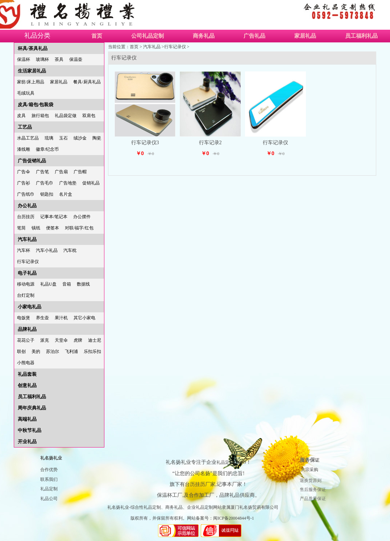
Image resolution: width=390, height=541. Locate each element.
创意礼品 (27, 385)
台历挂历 (25, 216)
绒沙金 (80, 138)
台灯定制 (25, 295)
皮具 (21, 115)
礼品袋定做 (65, 115)
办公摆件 (82, 216)
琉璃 (49, 138)
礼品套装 (27, 374)
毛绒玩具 (25, 93)
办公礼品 (27, 205)
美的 (36, 351)
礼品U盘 (48, 284)
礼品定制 (49, 488)
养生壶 (42, 317)
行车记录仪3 (145, 142)
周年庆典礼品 (32, 408)
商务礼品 (204, 36)
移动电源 (25, 284)
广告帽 (80, 171)
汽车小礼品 (47, 250)
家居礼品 (305, 36)
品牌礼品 (27, 329)
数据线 (83, 284)
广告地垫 (67, 183)
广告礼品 (254, 36)
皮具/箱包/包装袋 (35, 104)
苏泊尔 (52, 351)
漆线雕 (23, 149)
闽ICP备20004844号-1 (233, 518)
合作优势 (49, 469)
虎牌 (78, 340)
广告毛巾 (44, 183)
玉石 (63, 138)
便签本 (52, 227)
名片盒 (65, 194)
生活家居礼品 (32, 71)
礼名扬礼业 (51, 458)
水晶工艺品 (28, 138)
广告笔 (42, 171)
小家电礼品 (29, 306)
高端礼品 (27, 419)
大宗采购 (309, 469)
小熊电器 (25, 362)
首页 (96, 36)
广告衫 (23, 183)
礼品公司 (49, 498)
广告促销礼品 (32, 160)
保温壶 (75, 59)
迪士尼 (94, 340)
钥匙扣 (46, 194)
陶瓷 (96, 138)
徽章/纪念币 (47, 149)
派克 (44, 340)
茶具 (59, 59)
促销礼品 (91, 183)
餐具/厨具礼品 (86, 81)
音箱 (66, 284)
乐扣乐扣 (92, 351)
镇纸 (36, 227)
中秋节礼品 (29, 430)
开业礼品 (27, 441)
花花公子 (25, 340)
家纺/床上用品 (30, 81)
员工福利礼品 (32, 396)
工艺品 (25, 127)
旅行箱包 (40, 115)
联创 (21, 351)
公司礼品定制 (147, 36)
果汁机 (61, 317)
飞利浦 (71, 351)
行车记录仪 (28, 261)
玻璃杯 (42, 59)
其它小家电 (84, 317)
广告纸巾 (25, 194)
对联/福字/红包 (79, 227)
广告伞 (23, 171)
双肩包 (88, 115)
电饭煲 (23, 317)
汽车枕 (69, 250)
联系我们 (49, 479)
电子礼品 (27, 273)
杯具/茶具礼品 (32, 48)
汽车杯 (23, 250)
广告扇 (61, 171)
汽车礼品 (27, 239)
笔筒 (21, 227)
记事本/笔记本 (53, 216)
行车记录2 (210, 142)
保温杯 (23, 59)
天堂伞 (61, 340)
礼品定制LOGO (231, 462)
